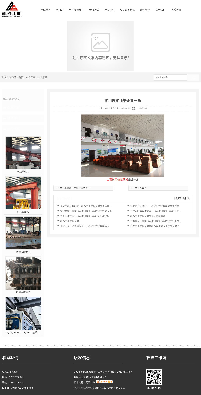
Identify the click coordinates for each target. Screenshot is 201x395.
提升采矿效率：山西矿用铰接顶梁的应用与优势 (84, 216)
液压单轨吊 (23, 212)
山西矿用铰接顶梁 (69, 221)
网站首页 (46, 9)
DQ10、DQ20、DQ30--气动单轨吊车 (23, 332)
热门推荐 (13, 129)
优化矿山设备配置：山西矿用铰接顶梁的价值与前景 (87, 206)
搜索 (193, 77)
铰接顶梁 (94, 9)
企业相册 (42, 77)
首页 (21, 77)
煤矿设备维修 (127, 9)
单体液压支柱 (76, 9)
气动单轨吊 (23, 171)
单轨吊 (60, 9)
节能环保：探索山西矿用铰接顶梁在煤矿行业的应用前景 (157, 221)
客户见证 (13, 118)
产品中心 (110, 9)
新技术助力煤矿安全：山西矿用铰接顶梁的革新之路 (157, 211)
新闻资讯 (145, 9)
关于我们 (161, 9)
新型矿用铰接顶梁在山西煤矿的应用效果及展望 (154, 226)
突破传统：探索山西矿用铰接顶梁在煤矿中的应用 (86, 211)
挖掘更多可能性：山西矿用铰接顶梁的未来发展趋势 (157, 206)
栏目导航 (30, 77)
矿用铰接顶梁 (23, 292)
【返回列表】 (180, 198)
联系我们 (176, 9)
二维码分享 (142, 108)
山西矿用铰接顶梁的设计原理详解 (147, 216)
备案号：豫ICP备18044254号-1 (90, 377)
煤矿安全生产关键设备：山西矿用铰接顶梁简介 (84, 226)
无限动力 (90, 382)
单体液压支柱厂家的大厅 (77, 188)
